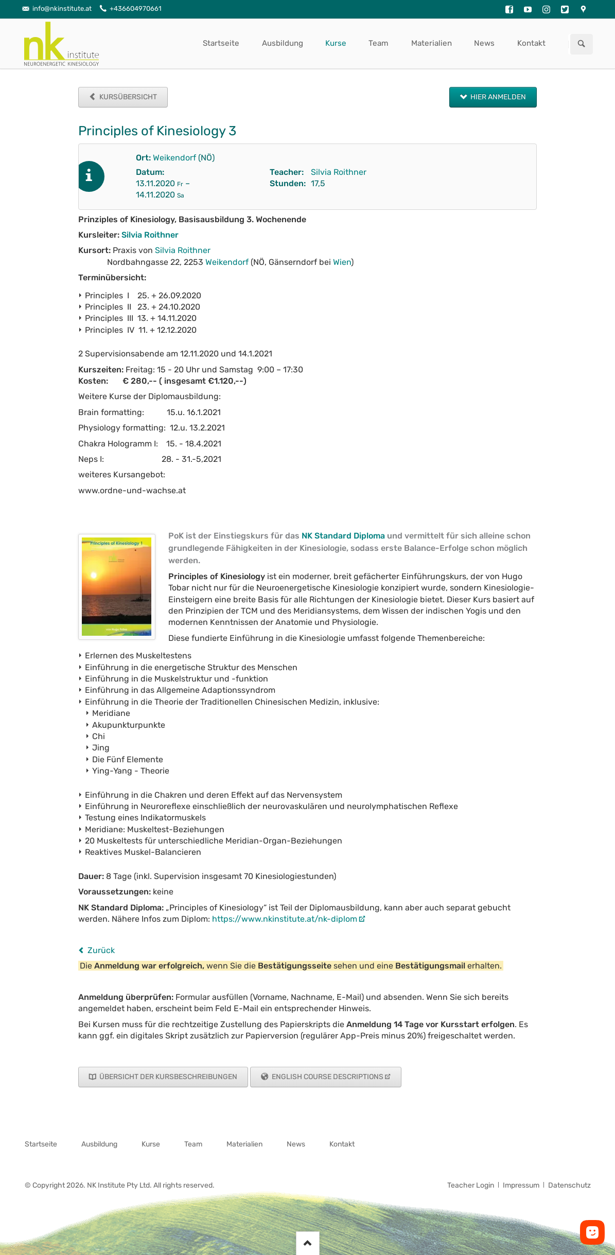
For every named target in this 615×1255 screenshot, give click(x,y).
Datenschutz (569, 1185)
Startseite (221, 43)
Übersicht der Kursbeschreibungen (167, 1076)
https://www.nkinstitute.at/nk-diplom (284, 919)
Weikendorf (174, 158)
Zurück (101, 950)
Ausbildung (282, 43)
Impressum (521, 1185)
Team (378, 43)
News (484, 43)
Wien (342, 262)
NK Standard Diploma (343, 536)
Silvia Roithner (338, 172)
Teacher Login (470, 1185)
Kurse (335, 43)
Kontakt (531, 43)
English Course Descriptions (326, 1076)
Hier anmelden (497, 97)
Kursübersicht (127, 97)
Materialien (431, 43)
